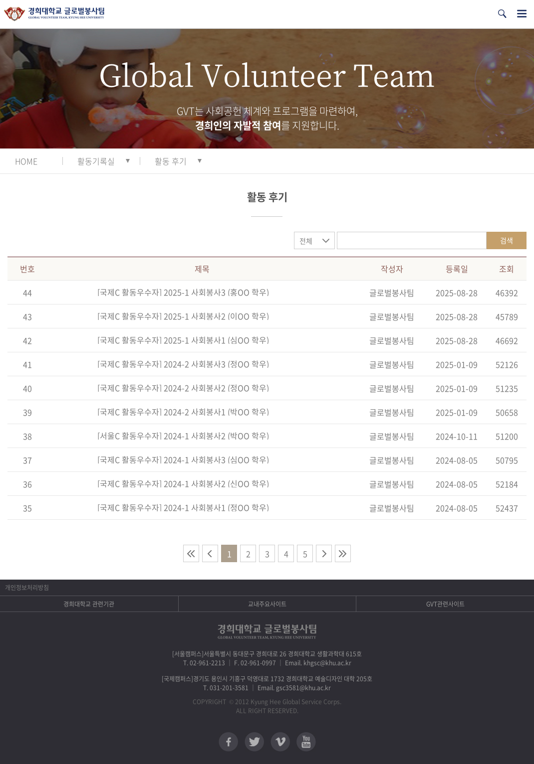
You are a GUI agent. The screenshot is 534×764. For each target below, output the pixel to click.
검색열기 (502, 13)
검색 (506, 240)
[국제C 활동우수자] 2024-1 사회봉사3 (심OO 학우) (183, 459)
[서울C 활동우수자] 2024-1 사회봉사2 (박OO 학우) (183, 436)
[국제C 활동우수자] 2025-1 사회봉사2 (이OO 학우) (183, 316)
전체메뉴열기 (522, 13)
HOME (26, 161)
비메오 (280, 742)
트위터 (254, 742)
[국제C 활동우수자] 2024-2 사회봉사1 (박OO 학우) (183, 412)
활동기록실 (96, 161)
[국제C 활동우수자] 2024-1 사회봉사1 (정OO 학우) (183, 507)
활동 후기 (171, 161)
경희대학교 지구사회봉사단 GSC (54, 14)
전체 (305, 241)
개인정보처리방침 (27, 587)
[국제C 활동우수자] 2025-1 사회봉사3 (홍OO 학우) (183, 292)
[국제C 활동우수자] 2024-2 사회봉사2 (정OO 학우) (183, 388)
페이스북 (228, 742)
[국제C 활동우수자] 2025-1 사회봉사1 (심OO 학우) (183, 340)
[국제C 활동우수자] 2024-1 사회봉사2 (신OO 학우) (183, 483)
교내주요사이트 (267, 604)
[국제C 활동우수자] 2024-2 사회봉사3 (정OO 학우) (183, 364)
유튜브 (306, 742)
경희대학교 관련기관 (88, 604)
